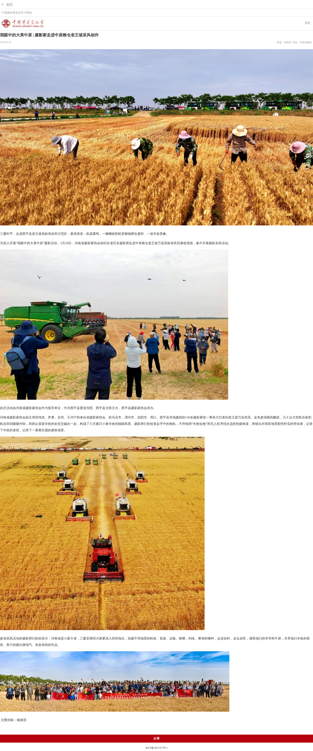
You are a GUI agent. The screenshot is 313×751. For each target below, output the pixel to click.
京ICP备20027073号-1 (156, 747)
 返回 (7, 4)
